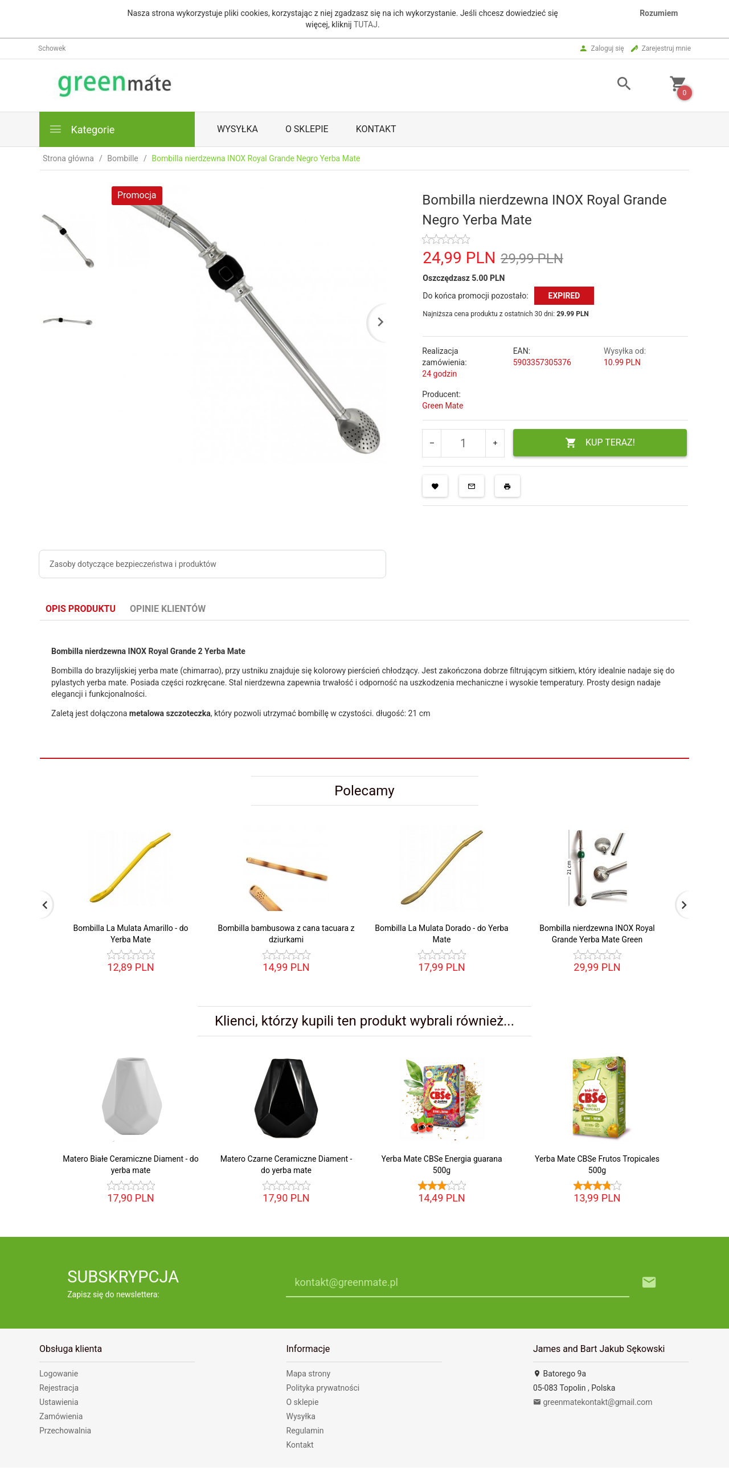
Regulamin (305, 1430)
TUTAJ (366, 24)
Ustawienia (59, 1402)
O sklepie (307, 129)
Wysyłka (237, 129)
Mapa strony (308, 1373)
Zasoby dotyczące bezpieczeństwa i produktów (133, 564)
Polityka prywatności (323, 1387)
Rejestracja (59, 1387)
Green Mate (442, 405)
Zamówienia (61, 1416)
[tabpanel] (364, 689)
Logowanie (58, 1373)
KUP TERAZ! (600, 443)
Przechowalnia (65, 1430)
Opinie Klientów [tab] (168, 608)
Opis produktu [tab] (81, 608)
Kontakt (376, 129)
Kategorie (81, 129)
